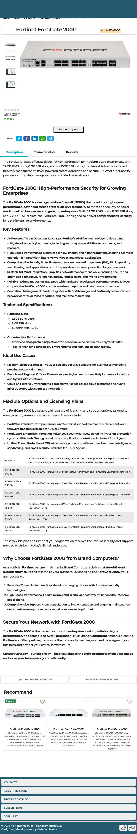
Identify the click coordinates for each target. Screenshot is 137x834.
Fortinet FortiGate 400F (112, 739)
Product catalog (16, 799)
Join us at (11, 816)
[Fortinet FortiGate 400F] (112, 713)
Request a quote (68, 129)
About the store (15, 791)
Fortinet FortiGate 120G (25, 737)
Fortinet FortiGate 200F (68, 737)
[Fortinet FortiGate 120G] (25, 713)
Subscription (13, 808)
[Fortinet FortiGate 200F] (68, 713)
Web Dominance (48, 829)
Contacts (10, 782)
